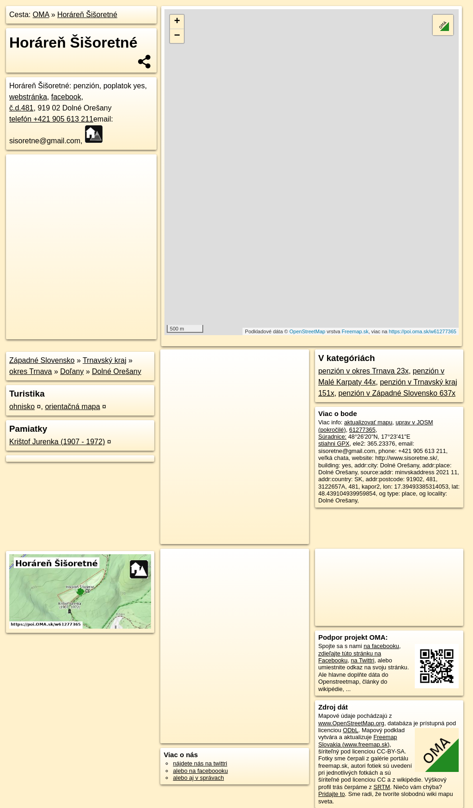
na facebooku (381, 646)
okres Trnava (30, 371)
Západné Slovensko (41, 360)
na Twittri (362, 660)
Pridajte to (331, 793)
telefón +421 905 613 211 (51, 119)
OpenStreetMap (308, 331)
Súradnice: (332, 436)
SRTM (381, 787)
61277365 (362, 429)
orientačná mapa (72, 406)
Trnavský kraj (105, 360)
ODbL (350, 730)
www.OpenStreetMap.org (351, 723)
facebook (66, 97)
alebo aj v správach (198, 777)
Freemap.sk (355, 331)
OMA (41, 14)
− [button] (177, 36)
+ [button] (177, 22)
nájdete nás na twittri (200, 763)
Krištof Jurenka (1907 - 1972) (57, 442)
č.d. (21, 108)
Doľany (72, 371)
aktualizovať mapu (368, 422)
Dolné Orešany (116, 371)
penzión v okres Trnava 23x (363, 371)
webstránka (28, 97)
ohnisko (22, 406)
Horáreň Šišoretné (87, 14)
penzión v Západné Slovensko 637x (397, 393)
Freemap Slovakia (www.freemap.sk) (357, 740)
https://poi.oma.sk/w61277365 (422, 331)
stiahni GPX (334, 443)
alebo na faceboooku (200, 770)
